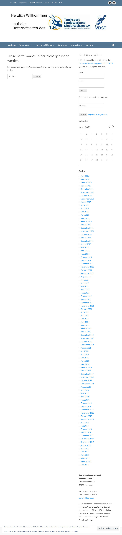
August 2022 (86, 276)
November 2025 (87, 192)
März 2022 (85, 293)
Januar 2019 (86, 406)
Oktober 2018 (86, 416)
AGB (60, 3)
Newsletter (13, 3)
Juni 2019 (85, 390)
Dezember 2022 (87, 263)
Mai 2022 (85, 286)
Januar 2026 (86, 186)
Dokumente (62, 45)
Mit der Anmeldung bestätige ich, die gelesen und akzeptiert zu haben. (96, 63)
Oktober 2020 (86, 341)
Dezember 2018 (87, 409)
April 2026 (85, 176)
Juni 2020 (85, 354)
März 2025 (85, 218)
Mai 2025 (85, 211)
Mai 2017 (85, 452)
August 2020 (86, 348)
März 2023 (85, 254)
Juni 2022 (85, 283)
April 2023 (85, 250)
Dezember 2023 (87, 241)
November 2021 (87, 306)
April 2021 (85, 322)
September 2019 (87, 383)
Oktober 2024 (86, 234)
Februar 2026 (86, 182)
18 (107, 150)
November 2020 (87, 338)
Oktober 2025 (86, 195)
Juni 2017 (85, 448)
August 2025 (86, 202)
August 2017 (86, 445)
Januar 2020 (86, 370)
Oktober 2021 (86, 309)
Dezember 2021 (87, 302)
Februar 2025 (86, 221)
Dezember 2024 (87, 228)
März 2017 (85, 458)
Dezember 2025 (87, 189)
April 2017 (85, 455)
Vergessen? (92, 114)
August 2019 (86, 387)
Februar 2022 (86, 296)
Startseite (12, 45)
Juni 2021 (85, 315)
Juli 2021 (84, 312)
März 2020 (85, 364)
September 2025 (87, 199)
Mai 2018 (85, 426)
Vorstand (89, 45)
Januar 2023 (86, 260)
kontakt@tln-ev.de (86, 498)
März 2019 (85, 400)
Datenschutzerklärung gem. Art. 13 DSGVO (43, 3)
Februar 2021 (86, 328)
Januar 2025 (86, 224)
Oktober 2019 (86, 380)
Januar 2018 (86, 432)
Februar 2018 (86, 429)
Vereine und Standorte (45, 45)
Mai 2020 (85, 358)
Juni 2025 (85, 208)
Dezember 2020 (87, 335)
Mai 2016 (85, 465)
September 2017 (87, 442)
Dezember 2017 (87, 435)
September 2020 (87, 345)
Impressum (23, 3)
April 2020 (85, 361)
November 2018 (87, 413)
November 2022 (87, 267)
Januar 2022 (86, 299)
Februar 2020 (86, 367)
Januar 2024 (86, 237)
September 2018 (87, 419)
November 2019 (87, 377)
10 (102, 144)
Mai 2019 (85, 393)
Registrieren (102, 114)
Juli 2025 (84, 205)
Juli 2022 (84, 280)
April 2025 (85, 215)
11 (107, 144)
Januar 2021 (86, 331)
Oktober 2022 (86, 270)
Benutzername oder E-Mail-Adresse (93, 97)
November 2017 (87, 439)
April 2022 (85, 289)
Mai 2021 (85, 318)
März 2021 (85, 325)
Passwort (82, 105)
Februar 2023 (86, 257)
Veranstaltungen (26, 45)
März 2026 (85, 179)
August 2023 (86, 244)
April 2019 (85, 396)
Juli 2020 (84, 351)
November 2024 (87, 231)
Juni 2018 (85, 422)
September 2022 (87, 273)
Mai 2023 (85, 247)
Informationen (76, 45)
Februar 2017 (86, 461)
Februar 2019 (86, 403)
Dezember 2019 (87, 374)
